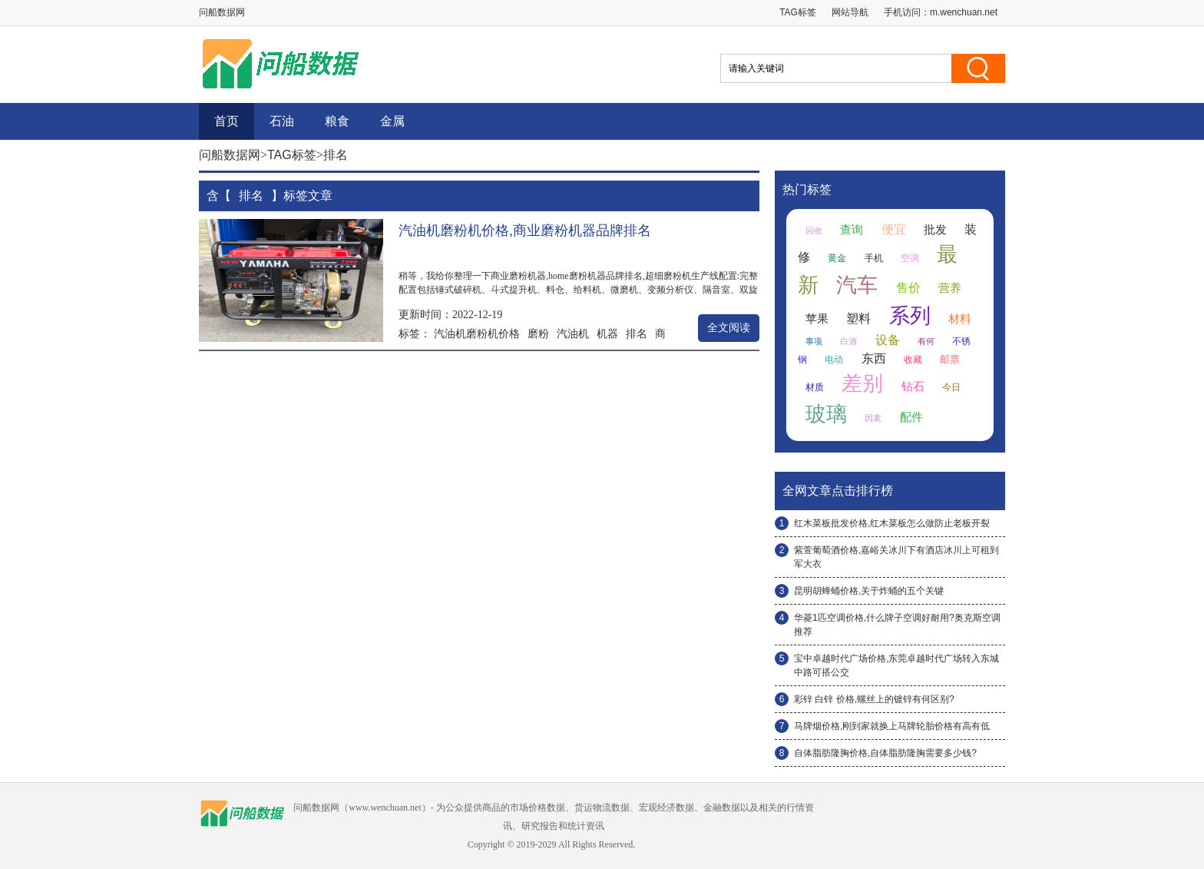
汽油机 (573, 333)
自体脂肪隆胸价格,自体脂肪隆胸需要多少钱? (885, 753)
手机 (874, 258)
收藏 (913, 359)
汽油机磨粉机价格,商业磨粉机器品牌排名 (525, 230)
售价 (908, 287)
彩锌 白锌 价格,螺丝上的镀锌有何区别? (874, 699)
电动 (834, 359)
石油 (282, 121)
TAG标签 (797, 12)
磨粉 (538, 333)
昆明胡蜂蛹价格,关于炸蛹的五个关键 (869, 590)
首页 (226, 121)
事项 (813, 341)
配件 (911, 417)
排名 (636, 333)
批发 (935, 230)
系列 (910, 315)
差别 (862, 383)
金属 (392, 121)
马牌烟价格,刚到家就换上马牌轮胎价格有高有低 (892, 726)
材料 (959, 319)
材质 (814, 387)
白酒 (848, 341)
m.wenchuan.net (963, 12)
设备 (887, 340)
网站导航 (850, 12)
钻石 (913, 386)
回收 (813, 230)
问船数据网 (229, 154)
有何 (926, 341)
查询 (851, 230)
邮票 (950, 359)
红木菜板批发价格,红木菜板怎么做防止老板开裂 (892, 523)
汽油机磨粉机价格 (477, 333)
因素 (873, 418)
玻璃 (826, 414)
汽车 (857, 285)
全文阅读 (728, 327)
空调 (910, 258)
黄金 (837, 258)
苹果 (817, 319)
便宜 (894, 229)
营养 (949, 288)
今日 (951, 387)
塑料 (858, 318)
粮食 (337, 121)
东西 (874, 358)
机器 (607, 333)
